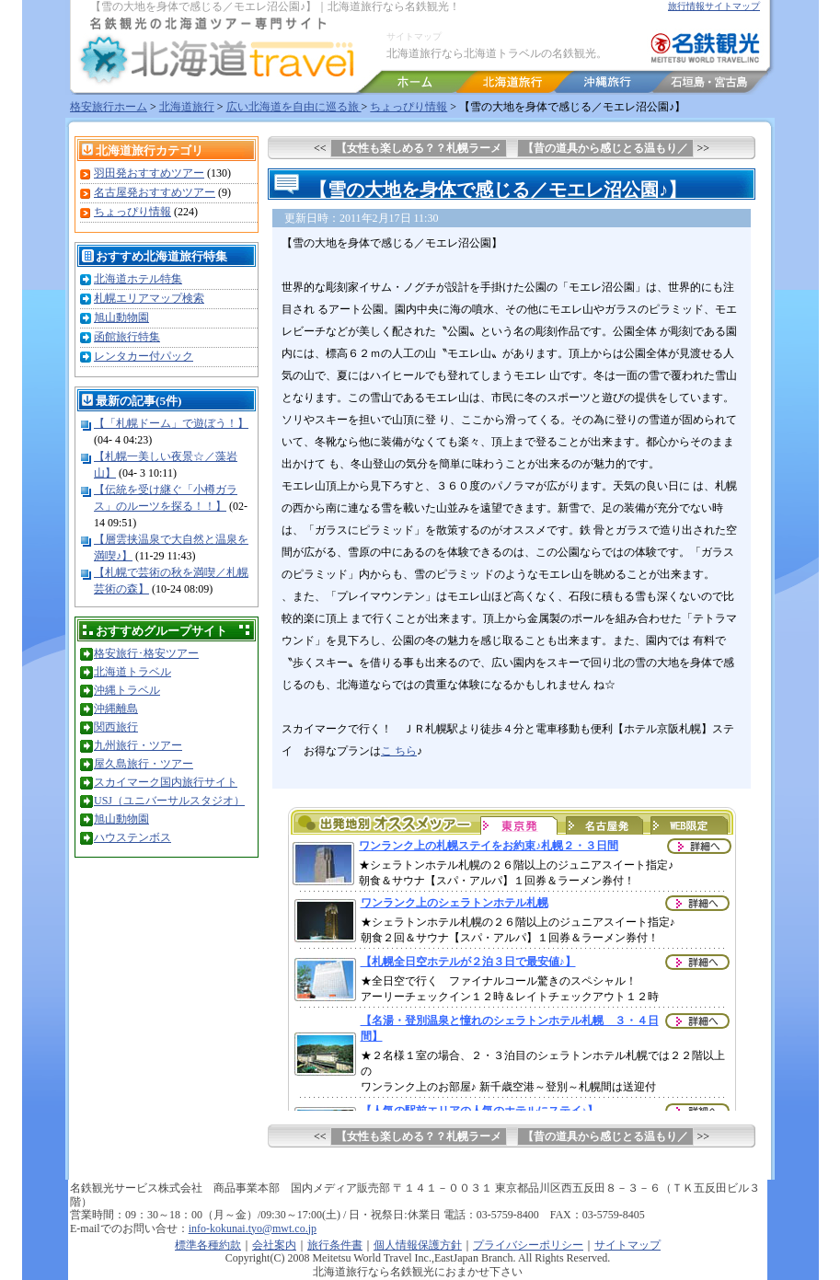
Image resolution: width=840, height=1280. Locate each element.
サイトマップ (414, 36)
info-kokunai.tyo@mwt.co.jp (252, 1228)
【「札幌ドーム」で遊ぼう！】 (171, 423)
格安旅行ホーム (108, 106)
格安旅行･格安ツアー (146, 653)
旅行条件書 (334, 1245)
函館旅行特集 (127, 336)
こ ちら (399, 750)
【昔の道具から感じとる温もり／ (605, 148)
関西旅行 (116, 727)
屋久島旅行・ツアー (143, 763)
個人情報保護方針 (418, 1245)
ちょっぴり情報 (408, 106)
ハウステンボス (132, 837)
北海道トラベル (132, 671)
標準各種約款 (208, 1245)
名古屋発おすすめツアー (154, 192)
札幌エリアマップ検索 (149, 298)
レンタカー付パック (143, 356)
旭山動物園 (121, 317)
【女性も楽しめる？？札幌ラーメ (418, 148)
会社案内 (274, 1245)
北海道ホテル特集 (138, 278)
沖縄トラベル (127, 690)
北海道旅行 (186, 106)
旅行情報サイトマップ (714, 6)
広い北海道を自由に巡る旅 (294, 106)
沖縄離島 (116, 708)
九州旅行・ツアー (138, 745)
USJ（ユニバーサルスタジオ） (169, 800)
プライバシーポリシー (528, 1245)
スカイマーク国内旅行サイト (165, 782)
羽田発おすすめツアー (149, 173)
